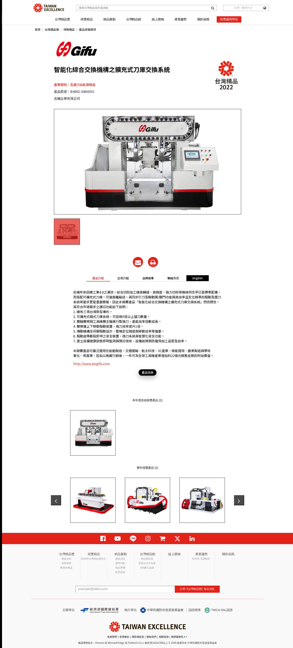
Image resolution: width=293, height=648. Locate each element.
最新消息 (120, 559)
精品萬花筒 (147, 559)
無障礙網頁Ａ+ (179, 636)
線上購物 (158, 19)
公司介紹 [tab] (123, 278)
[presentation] (56, 500)
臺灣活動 (120, 563)
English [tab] (197, 278)
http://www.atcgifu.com (91, 363)
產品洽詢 (147, 372)
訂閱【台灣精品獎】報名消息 (197, 588)
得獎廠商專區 (229, 19)
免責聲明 (112, 636)
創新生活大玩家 (147, 563)
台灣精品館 (133, 19)
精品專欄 (120, 567)
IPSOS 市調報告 (201, 559)
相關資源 (164, 636)
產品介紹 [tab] (98, 278)
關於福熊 (203, 19)
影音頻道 (120, 572)
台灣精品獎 (62, 19)
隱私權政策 (138, 636)
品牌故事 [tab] (148, 278)
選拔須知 (66, 559)
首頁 (37, 29)
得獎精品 (87, 19)
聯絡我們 (151, 636)
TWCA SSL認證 (218, 610)
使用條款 (124, 636)
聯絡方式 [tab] (173, 278)
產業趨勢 (181, 19)
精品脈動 (109, 19)
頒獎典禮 (66, 563)
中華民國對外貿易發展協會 (162, 610)
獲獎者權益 (66, 567)
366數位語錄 (147, 567)
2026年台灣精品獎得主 (93, 559)
